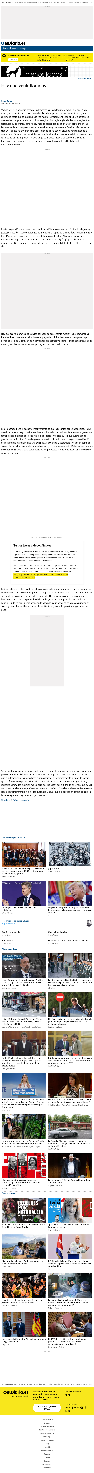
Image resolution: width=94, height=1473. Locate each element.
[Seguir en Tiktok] (85, 1407)
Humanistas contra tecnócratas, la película (68, 941)
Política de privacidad (47, 1440)
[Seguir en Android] (66, 1395)
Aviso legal (47, 1437)
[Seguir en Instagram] (78, 1407)
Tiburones (79, 1384)
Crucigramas (17, 1384)
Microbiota (39, 1384)
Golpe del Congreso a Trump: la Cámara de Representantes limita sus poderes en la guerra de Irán (70, 910)
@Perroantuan (8, 924)
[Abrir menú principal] (91, 43)
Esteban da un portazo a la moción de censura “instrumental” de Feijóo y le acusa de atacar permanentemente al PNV (70, 1060)
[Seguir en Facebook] (72, 1407)
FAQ (47, 1444)
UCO (25, 2)
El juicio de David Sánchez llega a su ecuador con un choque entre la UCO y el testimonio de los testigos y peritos (23, 871)
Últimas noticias (9, 1193)
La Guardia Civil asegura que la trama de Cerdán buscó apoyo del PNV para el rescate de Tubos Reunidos (69, 1143)
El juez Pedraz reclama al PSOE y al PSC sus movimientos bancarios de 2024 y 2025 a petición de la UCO (22, 1021)
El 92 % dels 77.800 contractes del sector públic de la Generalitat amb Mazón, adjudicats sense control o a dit (67, 1341)
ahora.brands (6, 1267)
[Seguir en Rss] (69, 1411)
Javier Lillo (5, 1027)
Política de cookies (47, 1451)
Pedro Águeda (25, 1027)
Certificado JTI (47, 1464)
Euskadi (7, 48)
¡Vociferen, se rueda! (11, 932)
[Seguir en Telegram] (75, 1407)
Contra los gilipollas (57, 932)
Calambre (85, 1384)
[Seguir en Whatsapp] (66, 1411)
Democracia (24, 800)
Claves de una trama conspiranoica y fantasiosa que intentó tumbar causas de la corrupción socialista (22, 1182)
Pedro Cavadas (64, 2)
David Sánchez (19, 2)
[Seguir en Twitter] (70, 1407)
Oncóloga (63, 1384)
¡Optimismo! (54, 868)
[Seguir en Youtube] (81, 1407)
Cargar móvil (56, 1384)
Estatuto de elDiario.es (47, 1430)
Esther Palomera (7, 913)
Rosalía (71, 2)
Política (15, 800)
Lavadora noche (31, 1384)
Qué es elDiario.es (47, 1419)
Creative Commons (47, 1433)
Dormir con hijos (71, 1384)
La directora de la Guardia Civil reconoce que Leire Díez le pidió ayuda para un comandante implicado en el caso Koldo (70, 982)
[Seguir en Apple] (69, 1395)
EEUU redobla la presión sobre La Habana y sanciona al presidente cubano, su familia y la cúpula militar (69, 1263)
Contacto (47, 1454)
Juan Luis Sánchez (54, 1230)
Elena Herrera (14, 1027)
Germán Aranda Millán (9, 1306)
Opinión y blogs (19, 48)
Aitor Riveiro (6, 1110)
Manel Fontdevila (54, 871)
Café (44, 1384)
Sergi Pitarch (6, 1344)
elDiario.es (51, 988)
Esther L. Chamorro (55, 1308)
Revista (47, 1457)
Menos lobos (5, 800)
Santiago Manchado (9, 876)
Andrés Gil (51, 1269)
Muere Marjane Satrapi (33, 2)
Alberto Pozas (36, 1027)
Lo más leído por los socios (13, 837)
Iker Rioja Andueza (54, 1066)
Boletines (47, 1461)
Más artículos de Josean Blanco (15, 921)
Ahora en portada (9, 949)
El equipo (47, 1423)
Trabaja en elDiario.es (47, 1426)
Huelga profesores (54, 2)
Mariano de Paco (84, 2)
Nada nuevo (7, 941)
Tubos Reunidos (44, 2)
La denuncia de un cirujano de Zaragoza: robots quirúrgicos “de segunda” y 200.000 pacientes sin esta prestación (68, 1302)
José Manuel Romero (9, 988)
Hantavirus (76, 2)
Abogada (23, 1384)
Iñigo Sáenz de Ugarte (55, 1185)
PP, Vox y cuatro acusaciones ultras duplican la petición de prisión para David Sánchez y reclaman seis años (70, 1021)
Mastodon (47, 1468)
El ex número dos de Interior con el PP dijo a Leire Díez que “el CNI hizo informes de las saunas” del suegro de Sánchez (23, 982)
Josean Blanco (6, 101)
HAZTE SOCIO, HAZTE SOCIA (46, 1407)
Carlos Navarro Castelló (56, 1347)
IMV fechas (49, 1384)
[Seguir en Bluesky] (67, 1407)
